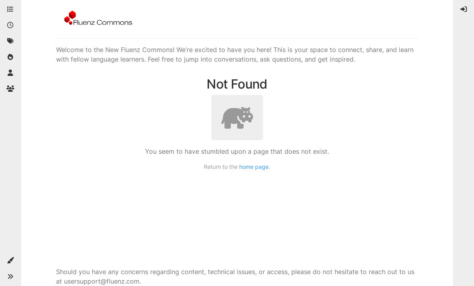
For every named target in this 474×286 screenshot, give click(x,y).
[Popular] (10, 57)
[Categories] (10, 9)
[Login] (464, 9)
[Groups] (10, 89)
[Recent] (10, 25)
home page (254, 166)
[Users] (10, 73)
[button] (10, 260)
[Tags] (10, 41)
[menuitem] (464, 9)
